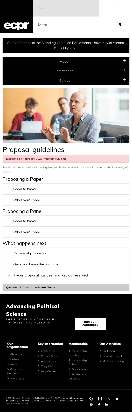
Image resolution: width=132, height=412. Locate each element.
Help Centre (48, 371)
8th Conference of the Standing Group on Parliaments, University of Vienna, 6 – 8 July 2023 (66, 45)
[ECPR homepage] (16, 16)
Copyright (47, 366)
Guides (92, 80)
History (14, 359)
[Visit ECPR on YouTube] (91, 404)
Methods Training (113, 361)
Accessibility (48, 361)
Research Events (112, 356)
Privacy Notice (50, 356)
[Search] (66, 8)
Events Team (46, 287)
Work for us (17, 378)
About (93, 61)
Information (91, 70)
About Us (16, 354)
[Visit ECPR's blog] (91, 398)
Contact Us (48, 351)
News (14, 364)
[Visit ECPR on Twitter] (108, 398)
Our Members (80, 369)
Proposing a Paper (23, 179)
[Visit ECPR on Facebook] (99, 404)
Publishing (108, 351)
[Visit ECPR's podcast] (100, 398)
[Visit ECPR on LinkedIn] (106, 404)
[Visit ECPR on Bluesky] (117, 398)
